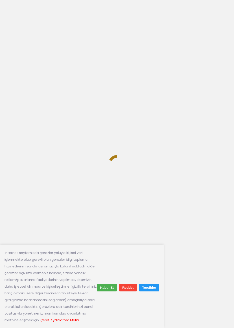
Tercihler (149, 287)
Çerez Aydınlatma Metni (60, 320)
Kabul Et (107, 287)
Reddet (128, 287)
